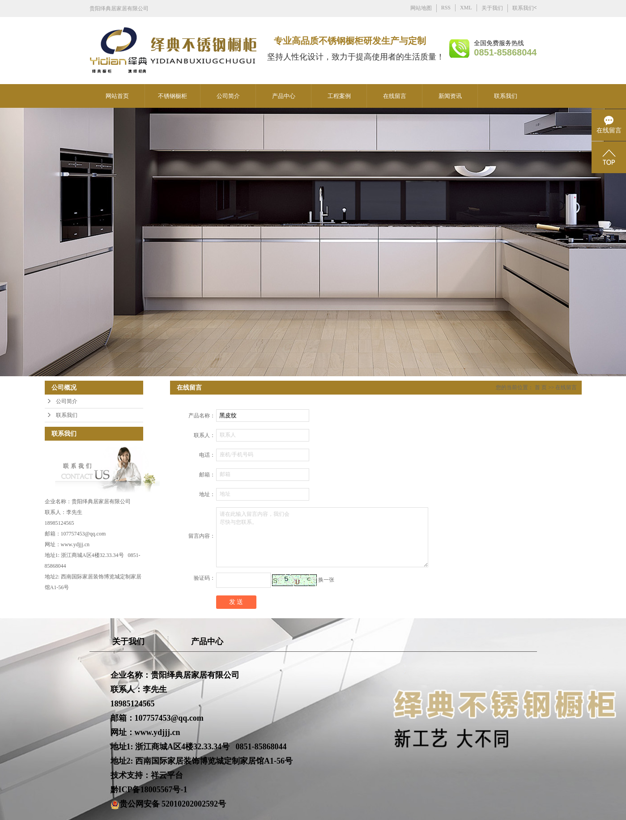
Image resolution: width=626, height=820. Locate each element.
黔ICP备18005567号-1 (149, 789)
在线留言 (394, 96)
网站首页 (117, 96)
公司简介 (228, 96)
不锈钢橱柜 (172, 96)
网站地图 (421, 8)
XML (466, 7)
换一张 (326, 580)
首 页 (541, 387)
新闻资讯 (450, 96)
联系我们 (523, 8)
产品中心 (283, 96)
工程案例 (339, 96)
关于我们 (492, 8)
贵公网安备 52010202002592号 (168, 803)
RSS (446, 7)
